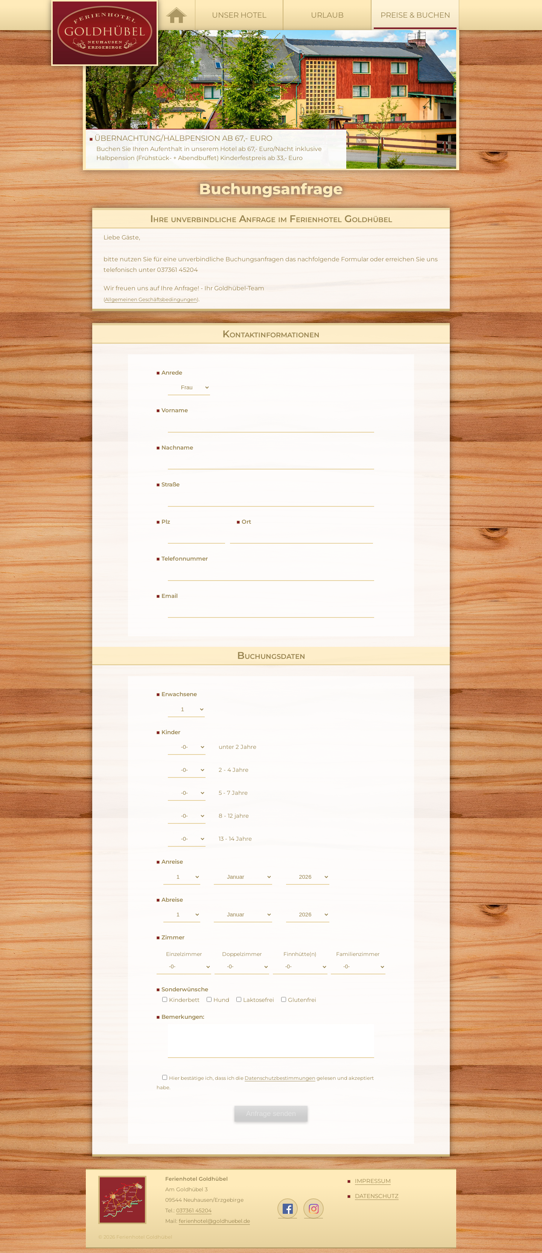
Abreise (172, 899)
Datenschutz (377, 1200)
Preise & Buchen (415, 20)
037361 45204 (194, 1215)
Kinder (170, 732)
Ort (246, 521)
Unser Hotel (239, 15)
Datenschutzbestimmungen (280, 1082)
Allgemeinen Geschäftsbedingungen (151, 299)
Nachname (177, 447)
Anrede (171, 372)
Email (169, 595)
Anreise (172, 861)
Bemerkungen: (182, 1016)
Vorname (174, 410)
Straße (170, 484)
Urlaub (327, 15)
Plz (165, 521)
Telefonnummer (184, 558)
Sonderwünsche (184, 989)
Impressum (373, 1185)
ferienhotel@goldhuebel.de (214, 1225)
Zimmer (172, 937)
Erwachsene (179, 694)
